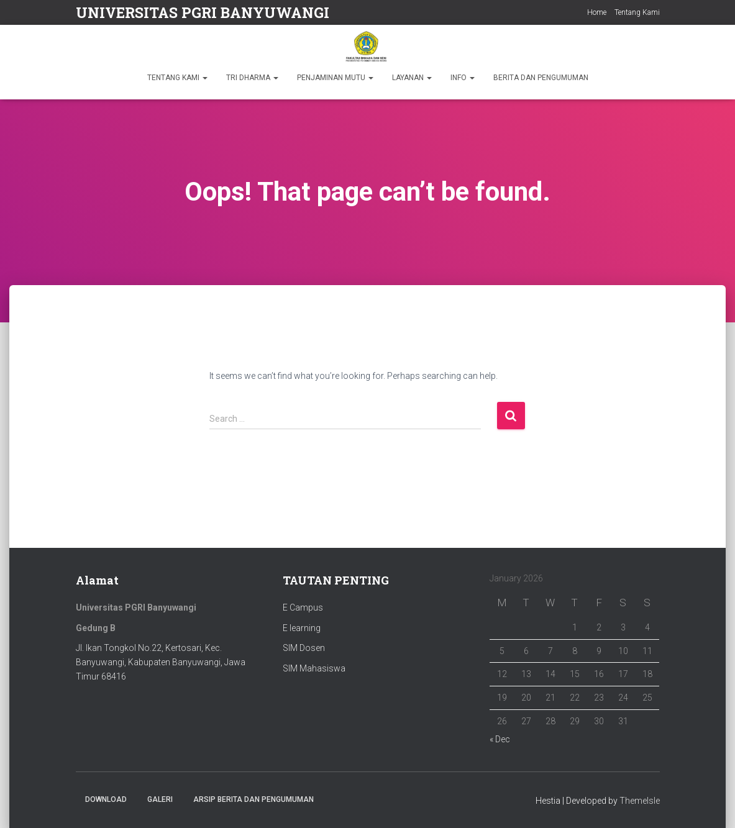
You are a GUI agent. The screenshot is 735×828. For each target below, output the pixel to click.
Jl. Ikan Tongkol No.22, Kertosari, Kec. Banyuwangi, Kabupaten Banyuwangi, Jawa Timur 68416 (160, 662)
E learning (302, 628)
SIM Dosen (304, 648)
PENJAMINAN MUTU (335, 77)
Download (106, 799)
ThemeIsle (639, 801)
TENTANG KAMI (177, 77)
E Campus (303, 607)
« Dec (500, 739)
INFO (462, 77)
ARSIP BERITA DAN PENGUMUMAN (253, 799)
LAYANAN (412, 77)
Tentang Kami (637, 12)
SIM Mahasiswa (314, 668)
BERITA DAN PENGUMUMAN (540, 77)
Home (596, 12)
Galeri (160, 799)
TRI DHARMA (252, 77)
